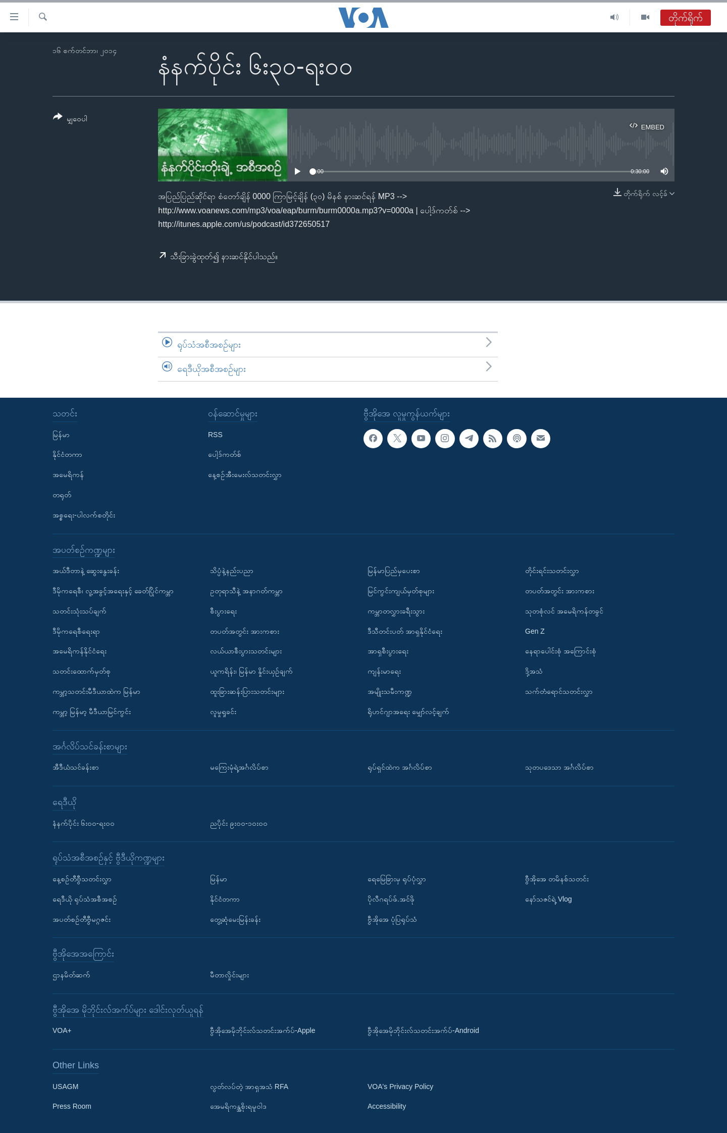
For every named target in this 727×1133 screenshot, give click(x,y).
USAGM (65, 1086)
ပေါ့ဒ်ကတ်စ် (224, 454)
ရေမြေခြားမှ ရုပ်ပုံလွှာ (397, 879)
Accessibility (387, 1106)
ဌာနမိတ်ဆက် (71, 975)
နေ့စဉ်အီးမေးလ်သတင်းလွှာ (245, 474)
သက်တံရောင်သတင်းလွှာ (559, 691)
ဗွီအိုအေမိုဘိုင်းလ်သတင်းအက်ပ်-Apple (262, 1030)
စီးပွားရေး (223, 610)
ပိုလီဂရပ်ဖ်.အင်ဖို (391, 898)
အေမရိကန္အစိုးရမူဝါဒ (238, 1106)
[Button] (70, 119)
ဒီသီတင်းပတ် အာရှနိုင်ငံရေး (405, 631)
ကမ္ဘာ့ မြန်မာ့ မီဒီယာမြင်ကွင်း (92, 711)
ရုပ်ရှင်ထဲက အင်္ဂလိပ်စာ (400, 767)
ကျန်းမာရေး (384, 671)
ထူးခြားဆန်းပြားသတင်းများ (247, 691)
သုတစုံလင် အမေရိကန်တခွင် (564, 610)
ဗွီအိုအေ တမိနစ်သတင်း (557, 879)
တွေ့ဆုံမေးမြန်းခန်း (235, 919)
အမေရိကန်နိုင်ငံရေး (80, 651)
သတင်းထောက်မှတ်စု (82, 671)
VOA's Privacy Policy (400, 1086)
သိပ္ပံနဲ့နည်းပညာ (231, 570)
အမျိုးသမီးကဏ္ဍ (390, 691)
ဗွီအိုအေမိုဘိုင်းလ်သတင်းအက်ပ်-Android (423, 1030)
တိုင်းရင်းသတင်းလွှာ (552, 570)
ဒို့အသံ (534, 671)
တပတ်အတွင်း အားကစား (244, 631)
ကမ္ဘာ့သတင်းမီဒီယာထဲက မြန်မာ (96, 691)
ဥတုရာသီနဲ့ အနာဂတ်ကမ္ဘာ (246, 591)
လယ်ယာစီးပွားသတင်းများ (246, 651)
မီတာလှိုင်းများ (229, 975)
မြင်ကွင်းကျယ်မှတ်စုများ (401, 591)
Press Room (72, 1106)
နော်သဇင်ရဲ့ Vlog (548, 898)
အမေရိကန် (68, 474)
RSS (215, 434)
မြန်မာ (61, 434)
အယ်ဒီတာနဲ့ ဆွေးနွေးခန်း (86, 570)
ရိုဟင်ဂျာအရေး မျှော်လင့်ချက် (408, 711)
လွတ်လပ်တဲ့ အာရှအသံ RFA (249, 1086)
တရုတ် (62, 495)
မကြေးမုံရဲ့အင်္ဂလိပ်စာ (239, 767)
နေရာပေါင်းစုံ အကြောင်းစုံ (560, 651)
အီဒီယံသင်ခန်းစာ (76, 767)
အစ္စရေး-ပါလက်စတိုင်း (84, 514)
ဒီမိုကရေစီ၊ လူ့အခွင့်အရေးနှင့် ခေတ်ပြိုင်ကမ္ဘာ (113, 591)
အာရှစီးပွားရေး (388, 651)
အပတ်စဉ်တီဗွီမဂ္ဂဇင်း (82, 919)
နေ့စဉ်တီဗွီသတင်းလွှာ (82, 879)
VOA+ (62, 1030)
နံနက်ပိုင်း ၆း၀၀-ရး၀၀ (84, 823)
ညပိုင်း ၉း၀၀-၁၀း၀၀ (239, 823)
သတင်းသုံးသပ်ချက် (80, 610)
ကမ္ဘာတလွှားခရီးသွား (396, 610)
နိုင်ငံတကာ (67, 454)
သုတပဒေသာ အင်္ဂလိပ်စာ (559, 767)
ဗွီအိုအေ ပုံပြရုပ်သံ (392, 919)
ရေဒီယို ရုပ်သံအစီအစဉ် (85, 898)
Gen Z (535, 631)
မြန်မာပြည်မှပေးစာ (394, 570)
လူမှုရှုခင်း (223, 711)
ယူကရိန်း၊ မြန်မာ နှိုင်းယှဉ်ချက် (251, 671)
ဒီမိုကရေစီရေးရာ (76, 631)
